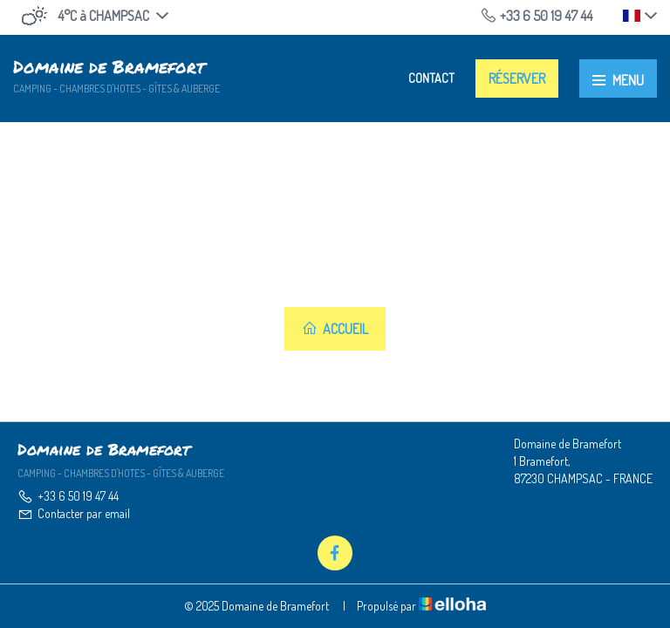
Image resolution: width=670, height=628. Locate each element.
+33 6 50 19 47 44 (68, 495)
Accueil (335, 329)
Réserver (517, 78)
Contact (431, 78)
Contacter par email (73, 513)
